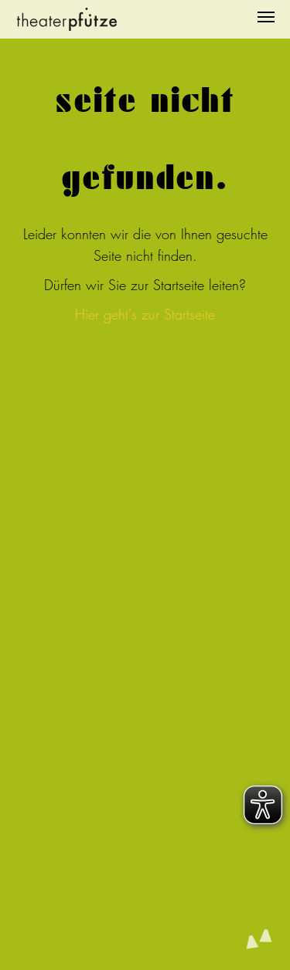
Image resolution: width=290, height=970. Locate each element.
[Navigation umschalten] (266, 17)
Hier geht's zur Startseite (145, 314)
